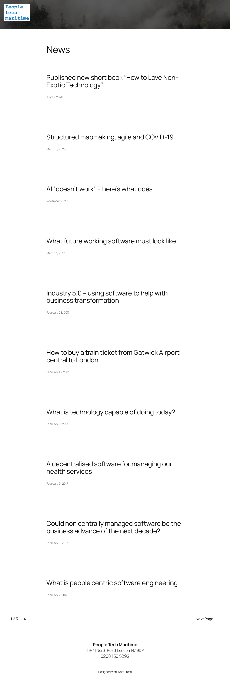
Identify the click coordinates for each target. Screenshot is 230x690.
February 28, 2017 (57, 312)
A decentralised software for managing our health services (109, 467)
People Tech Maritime (115, 645)
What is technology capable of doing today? (110, 412)
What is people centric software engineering (112, 582)
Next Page (207, 618)
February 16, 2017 (57, 372)
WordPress (124, 672)
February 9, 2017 (57, 424)
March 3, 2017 (55, 253)
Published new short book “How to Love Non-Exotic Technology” (112, 81)
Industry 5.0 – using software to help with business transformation (107, 296)
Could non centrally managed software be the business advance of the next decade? (113, 527)
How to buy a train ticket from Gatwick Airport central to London (112, 356)
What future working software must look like (111, 241)
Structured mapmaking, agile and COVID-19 (110, 137)
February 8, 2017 (57, 543)
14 (24, 618)
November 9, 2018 (58, 201)
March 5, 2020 (56, 149)
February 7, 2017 (56, 595)
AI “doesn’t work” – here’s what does (99, 189)
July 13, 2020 (54, 97)
